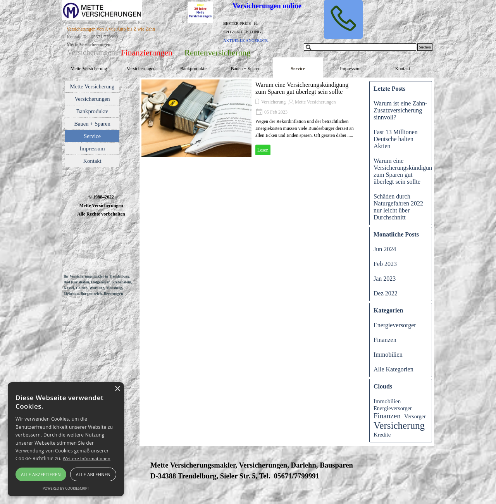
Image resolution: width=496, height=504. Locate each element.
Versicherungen (141, 68)
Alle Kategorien (393, 369)
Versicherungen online (266, 6)
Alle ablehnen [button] (93, 474)
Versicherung (273, 102)
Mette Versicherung (89, 68)
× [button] (117, 389)
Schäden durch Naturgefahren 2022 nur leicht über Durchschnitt (398, 207)
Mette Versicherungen (315, 102)
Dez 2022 (386, 293)
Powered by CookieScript (66, 488)
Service (298, 68)
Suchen (425, 47)
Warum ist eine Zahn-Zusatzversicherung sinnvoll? (400, 110)
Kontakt (402, 68)
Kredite (382, 435)
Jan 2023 (385, 278)
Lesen (263, 150)
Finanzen (385, 340)
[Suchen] (360, 47)
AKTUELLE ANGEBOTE (245, 40)
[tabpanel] (124, 40)
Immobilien (388, 354)
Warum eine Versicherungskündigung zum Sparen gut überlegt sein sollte (301, 88)
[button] (343, 19)
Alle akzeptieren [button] (41, 474)
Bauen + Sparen (246, 68)
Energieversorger (395, 325)
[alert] (66, 439)
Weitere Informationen (86, 458)
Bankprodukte (193, 68)
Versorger (415, 416)
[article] (251, 118)
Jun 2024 (385, 249)
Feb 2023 (385, 264)
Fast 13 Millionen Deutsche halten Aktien (396, 139)
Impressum (350, 68)
